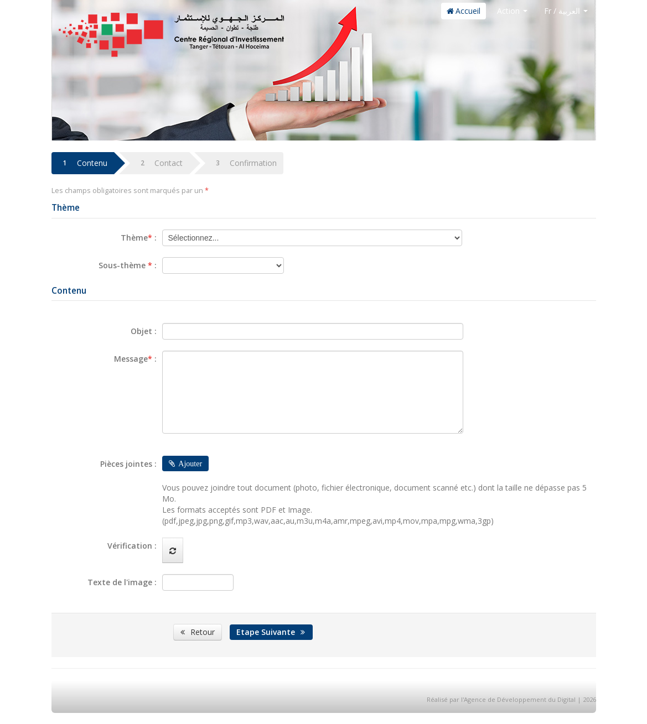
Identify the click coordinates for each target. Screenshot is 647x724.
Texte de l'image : (122, 582)
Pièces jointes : (128, 464)
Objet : (144, 331)
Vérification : (132, 545)
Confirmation (244, 163)
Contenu (82, 163)
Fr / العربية (566, 11)
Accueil (463, 11)
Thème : (139, 237)
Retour (197, 632)
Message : (135, 358)
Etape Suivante (271, 632)
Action (512, 11)
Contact (159, 163)
